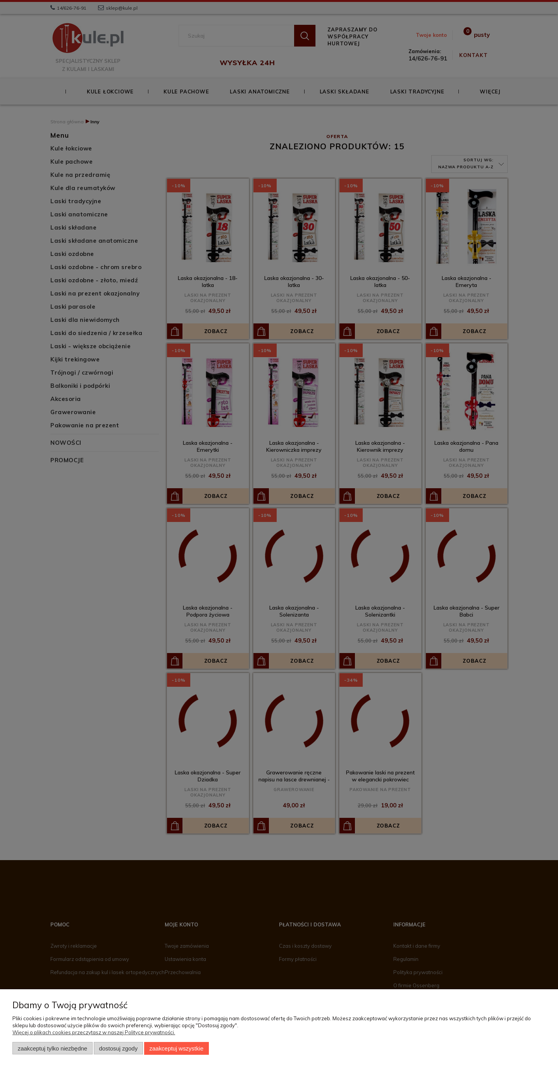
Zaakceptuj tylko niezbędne (52, 1048)
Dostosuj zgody (118, 1048)
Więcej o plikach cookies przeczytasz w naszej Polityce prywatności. (93, 1032)
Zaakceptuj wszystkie (176, 1048)
